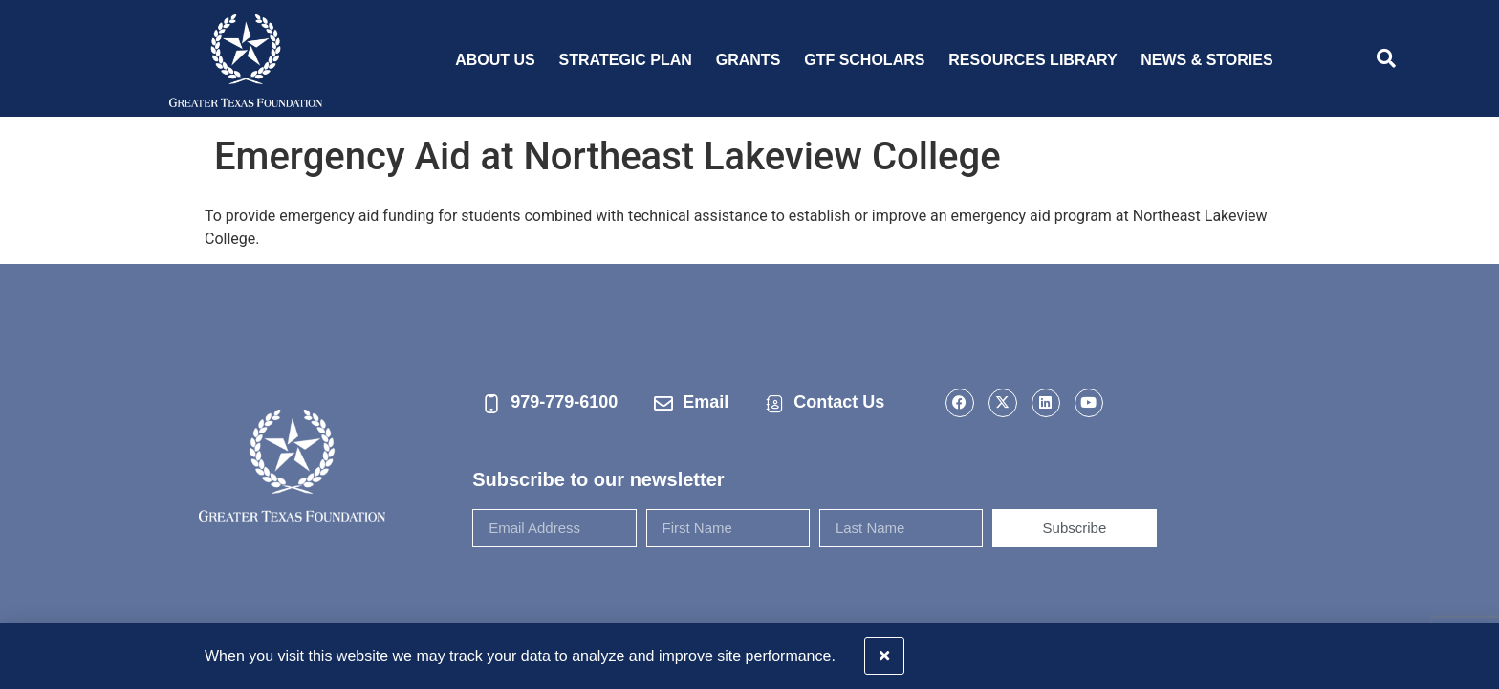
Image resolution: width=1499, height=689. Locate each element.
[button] (1473, 650)
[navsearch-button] (1386, 60)
